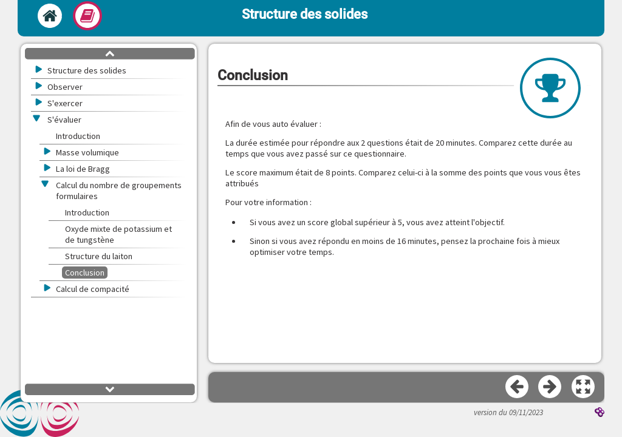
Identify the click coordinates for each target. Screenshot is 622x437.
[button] (584, 387)
